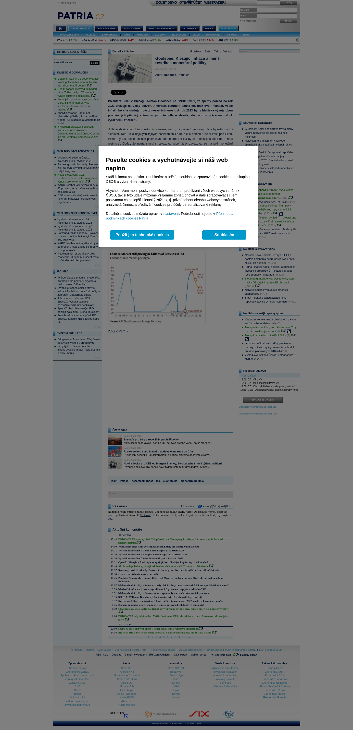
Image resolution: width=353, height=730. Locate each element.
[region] (178, 196)
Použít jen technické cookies (142, 235)
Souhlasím (224, 235)
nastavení (171, 214)
